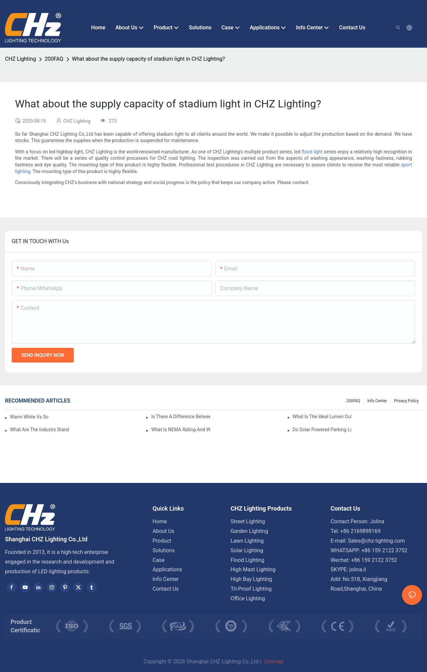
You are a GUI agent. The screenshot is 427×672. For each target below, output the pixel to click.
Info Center (377, 401)
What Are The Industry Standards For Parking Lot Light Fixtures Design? (39, 429)
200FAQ (54, 59)
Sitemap (273, 661)
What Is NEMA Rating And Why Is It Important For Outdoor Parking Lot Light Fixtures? (180, 429)
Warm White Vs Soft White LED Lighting (29, 417)
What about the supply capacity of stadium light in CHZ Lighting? (148, 59)
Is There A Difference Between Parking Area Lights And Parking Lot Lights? (180, 416)
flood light (312, 151)
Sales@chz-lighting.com (376, 541)
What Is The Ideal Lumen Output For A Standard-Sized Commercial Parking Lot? (322, 416)
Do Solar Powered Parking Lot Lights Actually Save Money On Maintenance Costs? (322, 429)
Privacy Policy (406, 401)
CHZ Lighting (20, 59)
